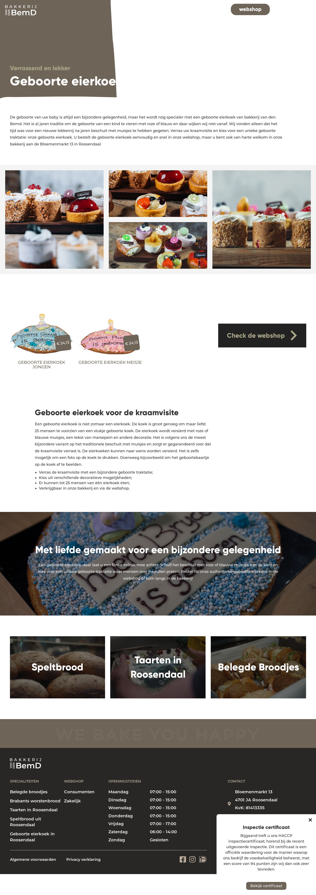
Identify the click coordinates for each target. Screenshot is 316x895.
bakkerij (185, 9)
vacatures (213, 9)
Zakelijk (72, 800)
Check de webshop (262, 335)
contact (293, 9)
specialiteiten (153, 9)
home (124, 9)
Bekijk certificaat (266, 886)
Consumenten (79, 791)
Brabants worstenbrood (35, 800)
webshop (250, 9)
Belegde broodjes (28, 791)
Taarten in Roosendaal (34, 809)
